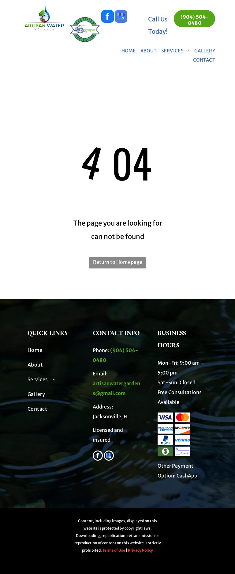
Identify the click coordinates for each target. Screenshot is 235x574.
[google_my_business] (121, 17)
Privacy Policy (140, 550)
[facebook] (107, 17)
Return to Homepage (117, 262)
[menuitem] (126, 50)
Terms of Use (114, 550)
